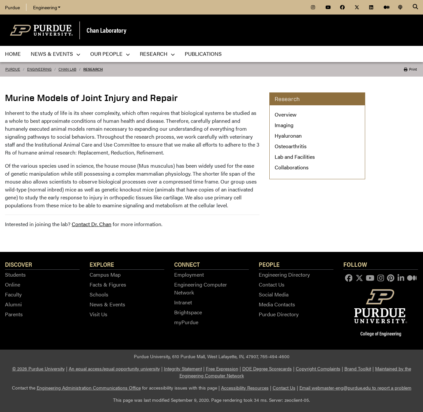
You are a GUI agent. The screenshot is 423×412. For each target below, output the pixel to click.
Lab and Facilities (295, 156)
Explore (102, 264)
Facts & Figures (108, 284)
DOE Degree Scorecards (267, 368)
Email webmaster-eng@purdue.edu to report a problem (355, 387)
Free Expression (222, 368)
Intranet (183, 302)
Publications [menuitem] (203, 53)
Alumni (13, 304)
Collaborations (292, 167)
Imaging (284, 125)
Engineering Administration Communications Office (89, 387)
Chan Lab (67, 69)
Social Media (273, 294)
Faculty (13, 294)
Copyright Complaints (318, 368)
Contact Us (272, 284)
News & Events (107, 304)
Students (15, 274)
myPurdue (186, 322)
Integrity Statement (183, 368)
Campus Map (105, 274)
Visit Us (98, 314)
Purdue (12, 7)
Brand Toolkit (357, 368)
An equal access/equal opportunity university (114, 368)
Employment (189, 274)
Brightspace (188, 312)
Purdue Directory (279, 314)
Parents (14, 314)
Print (410, 69)
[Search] (415, 7)
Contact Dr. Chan (91, 224)
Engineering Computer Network (200, 288)
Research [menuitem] (157, 53)
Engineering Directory (284, 274)
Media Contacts (277, 304)
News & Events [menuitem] (55, 53)
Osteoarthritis (291, 146)
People (269, 264)
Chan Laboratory (106, 30)
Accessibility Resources (245, 387)
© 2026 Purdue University (38, 368)
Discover (18, 264)
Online (12, 284)
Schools (99, 294)
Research (93, 69)
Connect (187, 264)
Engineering (46, 7)
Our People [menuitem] (110, 53)
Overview (285, 114)
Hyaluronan (288, 135)
